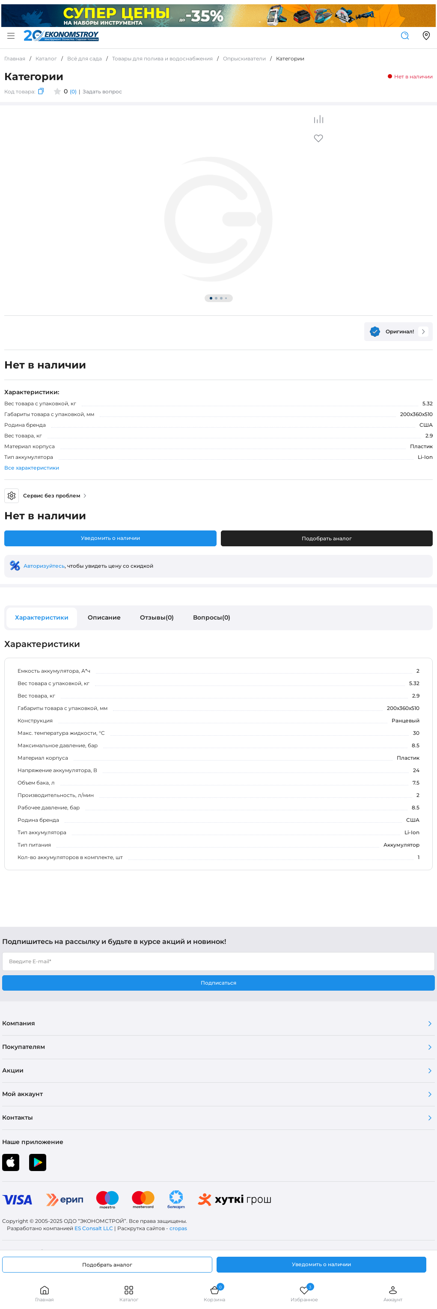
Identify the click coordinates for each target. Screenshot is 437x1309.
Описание (104, 617)
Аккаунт (392, 1294)
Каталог (128, 1294)
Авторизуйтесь (44, 566)
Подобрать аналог (327, 538)
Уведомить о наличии (110, 538)
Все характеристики (31, 467)
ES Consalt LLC (93, 1228)
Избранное (304, 1294)
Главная (44, 1294)
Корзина (214, 1294)
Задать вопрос (102, 91)
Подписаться (218, 983)
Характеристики (41, 617)
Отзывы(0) (157, 617)
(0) (73, 91)
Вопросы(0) (211, 617)
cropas (178, 1228)
